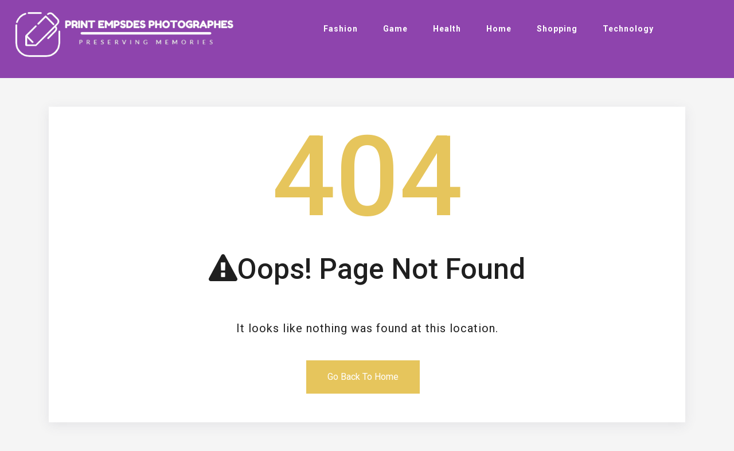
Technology (628, 28)
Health (447, 28)
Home (499, 28)
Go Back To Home (363, 376)
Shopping (557, 28)
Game (395, 28)
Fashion (340, 28)
